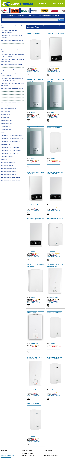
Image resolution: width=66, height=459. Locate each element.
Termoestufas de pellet (6, 120)
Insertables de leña (6, 129)
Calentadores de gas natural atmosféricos (11, 135)
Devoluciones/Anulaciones (7, 455)
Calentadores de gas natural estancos (10, 141)
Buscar (61, 19)
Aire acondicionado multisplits (8, 168)
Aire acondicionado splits (7, 165)
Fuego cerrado (4, 132)
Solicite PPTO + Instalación (33, 71)
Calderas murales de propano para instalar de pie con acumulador (12, 60)
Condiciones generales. (6, 453)
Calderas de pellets (6, 105)
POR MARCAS (32, 15)
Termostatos (4, 159)
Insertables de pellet (6, 126)
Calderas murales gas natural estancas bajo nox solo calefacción (12, 74)
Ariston (52, 204)
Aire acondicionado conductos (8, 171)
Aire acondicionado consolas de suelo (10, 177)
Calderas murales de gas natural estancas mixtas (11, 45)
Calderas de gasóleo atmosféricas (9, 96)
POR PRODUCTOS (22, 15)
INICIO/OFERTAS (11, 15)
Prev (2, 11)
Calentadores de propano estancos (9, 153)
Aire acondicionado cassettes (8, 174)
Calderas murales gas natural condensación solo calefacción (12, 65)
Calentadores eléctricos (7, 156)
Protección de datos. (6, 457)
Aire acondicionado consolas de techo (10, 180)
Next (63, 11)
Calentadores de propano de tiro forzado (11, 150)
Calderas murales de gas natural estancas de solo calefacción (12, 84)
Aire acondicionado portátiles (8, 162)
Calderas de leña (5, 111)
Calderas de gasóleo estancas (8, 99)
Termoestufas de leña (6, 123)
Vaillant (33, 112)
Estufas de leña (5, 117)
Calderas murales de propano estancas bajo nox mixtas (12, 41)
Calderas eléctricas (6, 93)
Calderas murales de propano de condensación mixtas (9, 31)
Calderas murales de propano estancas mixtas (11, 50)
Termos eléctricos (5, 144)
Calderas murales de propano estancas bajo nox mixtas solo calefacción (12, 79)
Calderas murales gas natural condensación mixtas (12, 26)
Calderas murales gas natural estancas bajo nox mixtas (12, 36)
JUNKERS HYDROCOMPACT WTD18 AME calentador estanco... (34, 35)
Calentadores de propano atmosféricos (10, 147)
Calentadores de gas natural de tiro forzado (12, 138)
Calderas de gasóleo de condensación (10, 102)
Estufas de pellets (5, 114)
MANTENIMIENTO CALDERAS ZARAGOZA (49, 15)
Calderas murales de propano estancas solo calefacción (12, 89)
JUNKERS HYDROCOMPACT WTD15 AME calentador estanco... (54, 359)
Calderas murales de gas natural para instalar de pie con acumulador (12, 55)
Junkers (33, 66)
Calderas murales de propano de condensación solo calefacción (9, 69)
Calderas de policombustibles (8, 108)
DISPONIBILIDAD (56, 161)
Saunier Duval (54, 297)
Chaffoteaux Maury (55, 66)
